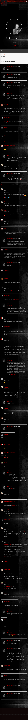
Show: (2, 61)
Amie (5, 210)
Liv (4, 220)
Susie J (5, 619)
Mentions (3, 56)
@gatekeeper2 (14, 634)
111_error (6, 593)
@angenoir (6, 121)
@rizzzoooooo (7, 544)
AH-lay (5, 127)
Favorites (3, 59)
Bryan (5, 228)
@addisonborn (9, 586)
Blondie (5, 418)
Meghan (6, 104)
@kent (11, 488)
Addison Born (10, 66)
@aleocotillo (7, 141)
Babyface (6, 278)
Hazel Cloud (6, 249)
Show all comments (6, 185)
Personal (3, 54)
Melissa (5, 462)
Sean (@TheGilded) (8, 434)
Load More (14, 702)
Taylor (5, 201)
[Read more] (13, 374)
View (15, 45)
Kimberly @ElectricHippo (9, 145)
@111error (6, 588)
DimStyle (6, 561)
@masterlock (14, 290)
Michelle (6, 165)
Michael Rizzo (7, 189)
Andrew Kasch (7, 318)
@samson (16, 299)
